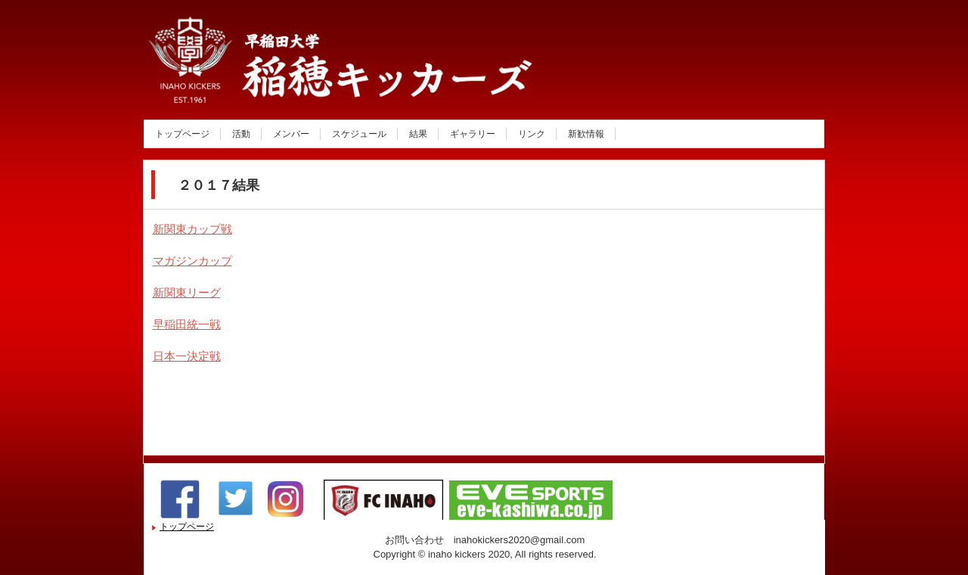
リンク (531, 134)
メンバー (291, 134)
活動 (241, 134)
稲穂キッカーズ (305, 85)
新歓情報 (586, 134)
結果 (418, 134)
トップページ (182, 134)
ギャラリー (472, 134)
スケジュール (359, 134)
